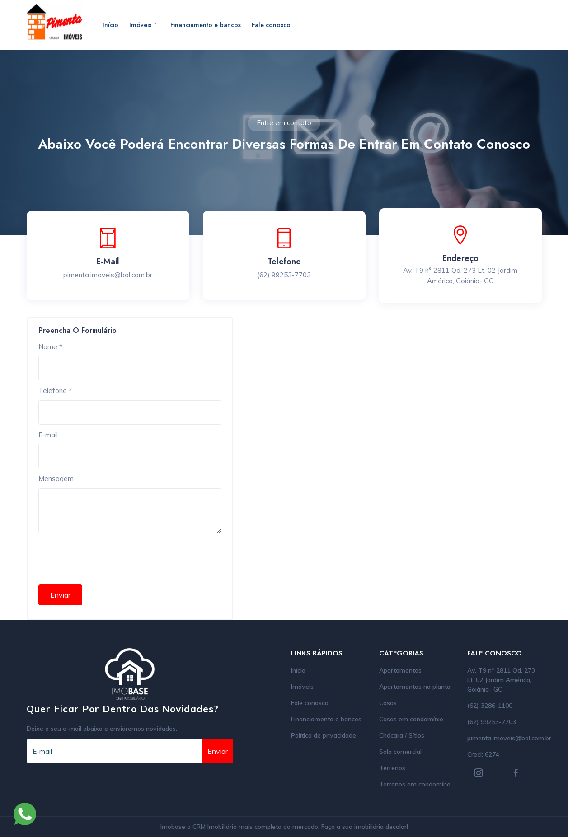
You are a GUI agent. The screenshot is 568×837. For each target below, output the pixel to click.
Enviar (60, 594)
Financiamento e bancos (205, 24)
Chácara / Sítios (401, 735)
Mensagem (56, 478)
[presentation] (107, 555)
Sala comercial (400, 752)
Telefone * (55, 390)
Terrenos (392, 768)
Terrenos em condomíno (415, 784)
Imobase (173, 827)
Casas (388, 703)
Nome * (50, 346)
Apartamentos (400, 670)
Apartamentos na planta (415, 687)
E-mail (48, 434)
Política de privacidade (323, 735)
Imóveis (143, 24)
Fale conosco (271, 24)
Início (110, 24)
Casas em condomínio (411, 719)
